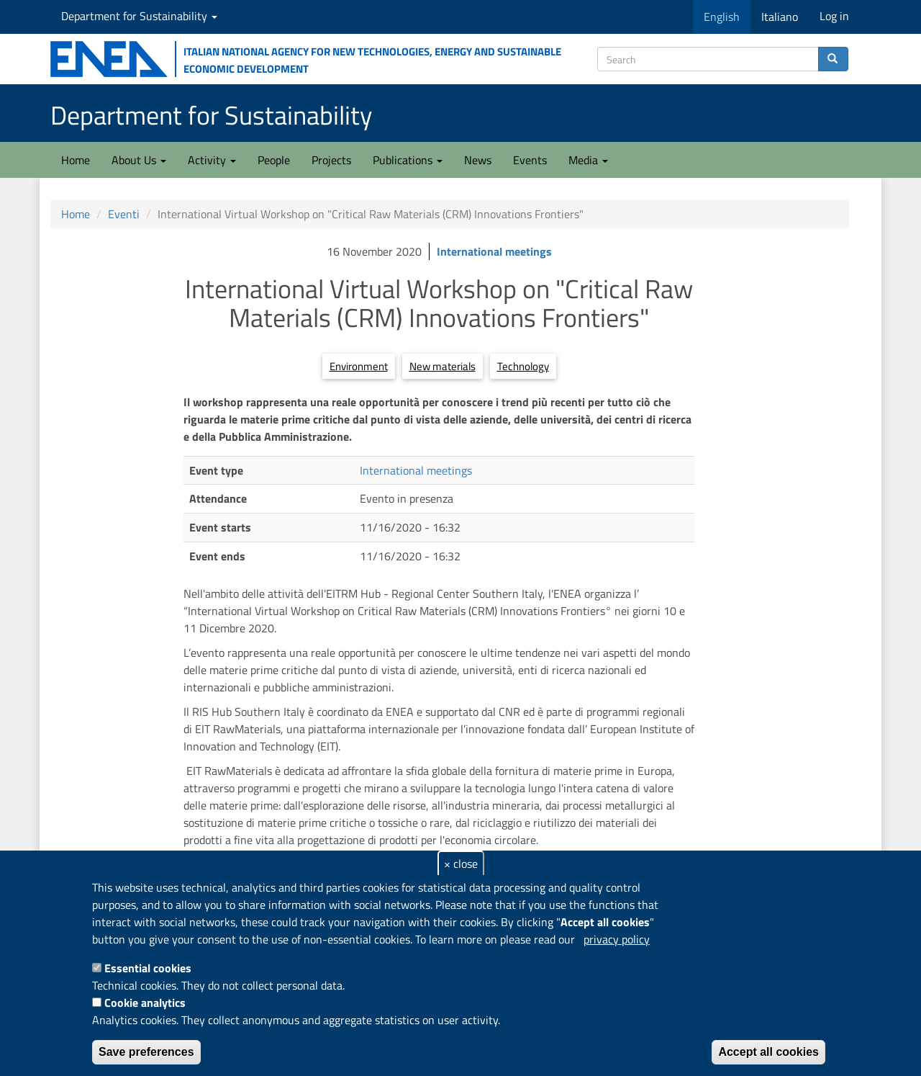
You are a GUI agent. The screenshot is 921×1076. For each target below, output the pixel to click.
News (477, 160)
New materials (442, 366)
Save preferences (146, 1052)
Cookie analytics (145, 1002)
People (274, 160)
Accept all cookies (768, 1052)
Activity (212, 160)
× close (461, 863)
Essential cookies (147, 968)
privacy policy (617, 939)
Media (588, 160)
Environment (359, 366)
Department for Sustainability (139, 15)
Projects (331, 160)
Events (530, 160)
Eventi (124, 214)
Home (75, 160)
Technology (523, 366)
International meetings (494, 251)
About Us (139, 160)
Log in (834, 15)
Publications (408, 160)
